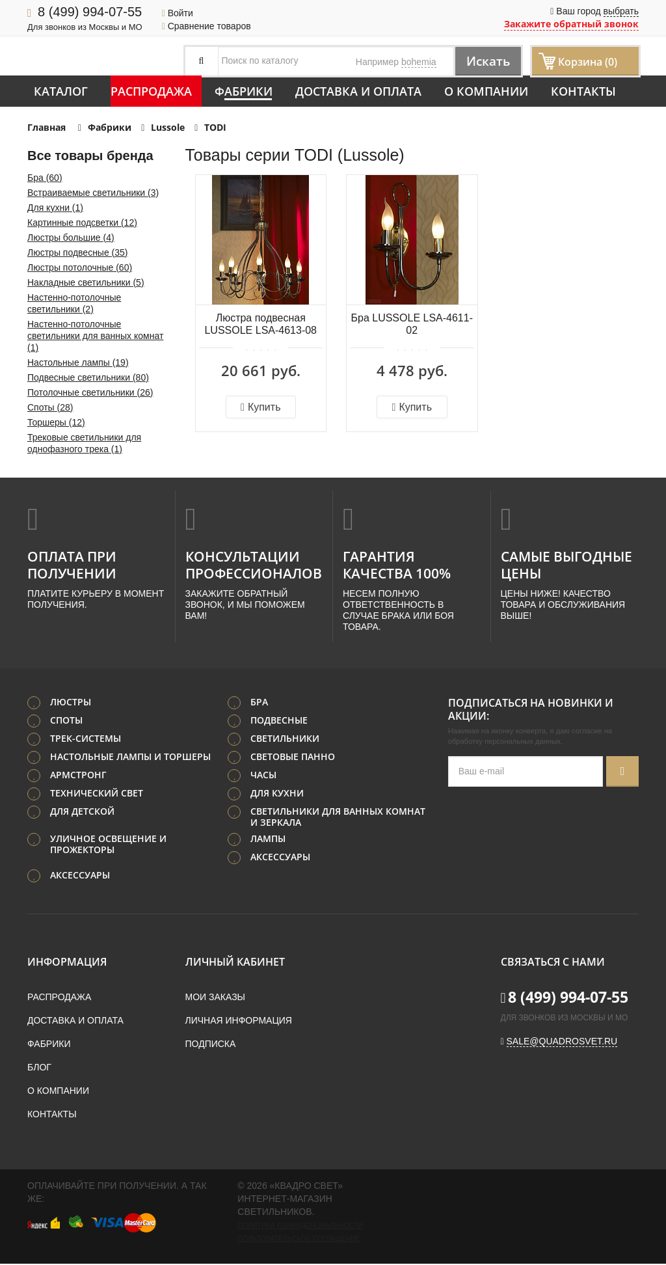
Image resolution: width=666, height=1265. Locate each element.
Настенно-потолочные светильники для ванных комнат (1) (95, 336)
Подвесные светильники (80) (88, 377)
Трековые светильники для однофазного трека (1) (84, 443)
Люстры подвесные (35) (77, 252)
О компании (486, 91)
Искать (485, 61)
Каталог (61, 91)
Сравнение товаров (206, 26)
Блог (39, 1068)
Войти (177, 13)
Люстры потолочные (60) (79, 267)
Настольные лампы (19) (78, 362)
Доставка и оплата (358, 91)
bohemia (418, 62)
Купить (260, 407)
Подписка (210, 1045)
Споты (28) (50, 407)
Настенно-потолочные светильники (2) (74, 303)
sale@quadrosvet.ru (562, 1042)
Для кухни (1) (55, 207)
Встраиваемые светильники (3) (93, 192)
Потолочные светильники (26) (90, 392)
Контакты (583, 91)
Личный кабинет (235, 963)
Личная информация (238, 1021)
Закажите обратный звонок (571, 24)
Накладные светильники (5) (85, 282)
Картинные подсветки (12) (82, 222)
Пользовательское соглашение (298, 1240)
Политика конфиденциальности (299, 1227)
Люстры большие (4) (70, 237)
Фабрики (244, 91)
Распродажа (151, 91)
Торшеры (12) (56, 422)
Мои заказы (215, 998)
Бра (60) (44, 177)
